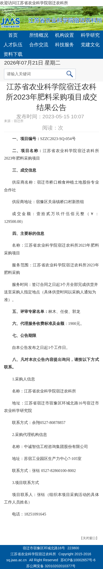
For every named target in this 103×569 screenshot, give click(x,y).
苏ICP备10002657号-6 (78, 560)
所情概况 (38, 35)
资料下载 (13, 54)
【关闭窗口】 (89, 538)
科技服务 (64, 44)
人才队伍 (13, 44)
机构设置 (64, 35)
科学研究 (90, 35)
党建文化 (90, 44)
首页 (13, 35)
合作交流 (38, 44)
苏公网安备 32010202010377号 (51, 566)
